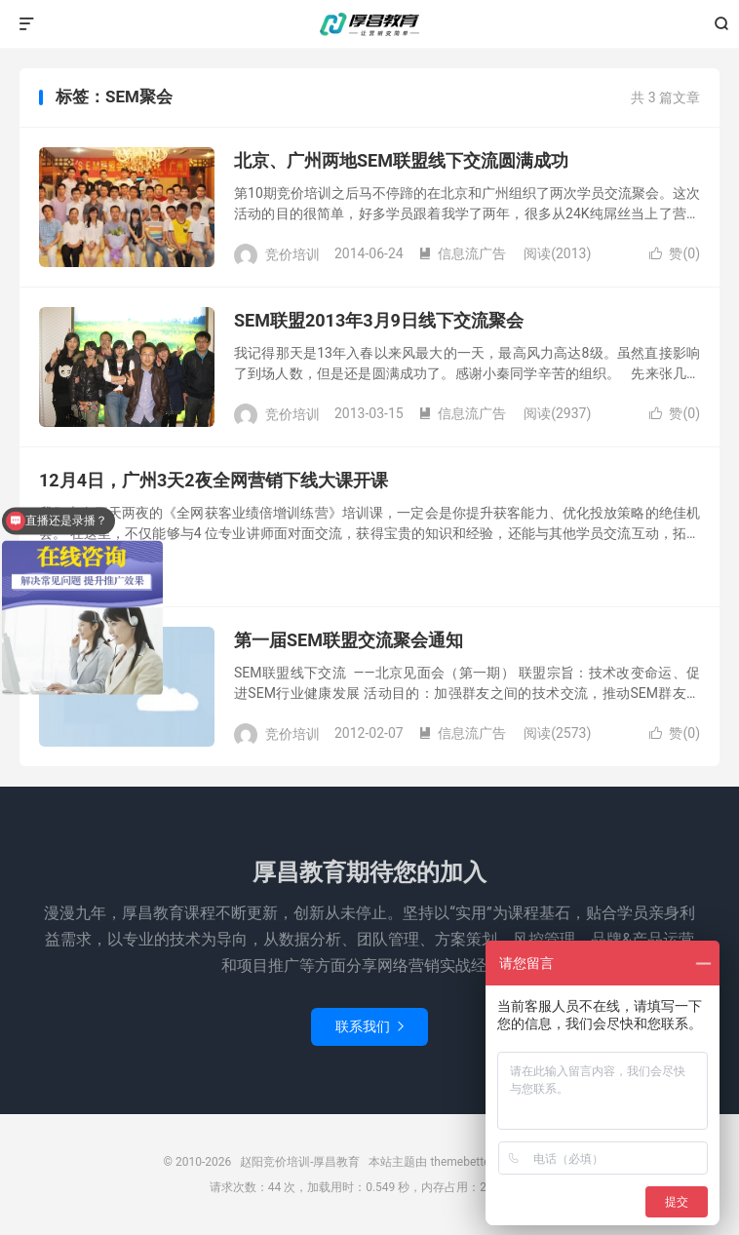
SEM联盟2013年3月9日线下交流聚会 (379, 320)
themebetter (461, 1162)
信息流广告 (462, 253)
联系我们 (369, 1026)
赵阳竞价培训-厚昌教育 (369, 24)
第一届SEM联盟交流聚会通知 (348, 640)
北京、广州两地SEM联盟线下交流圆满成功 (401, 160)
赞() (674, 253)
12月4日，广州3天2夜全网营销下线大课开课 (213, 480)
